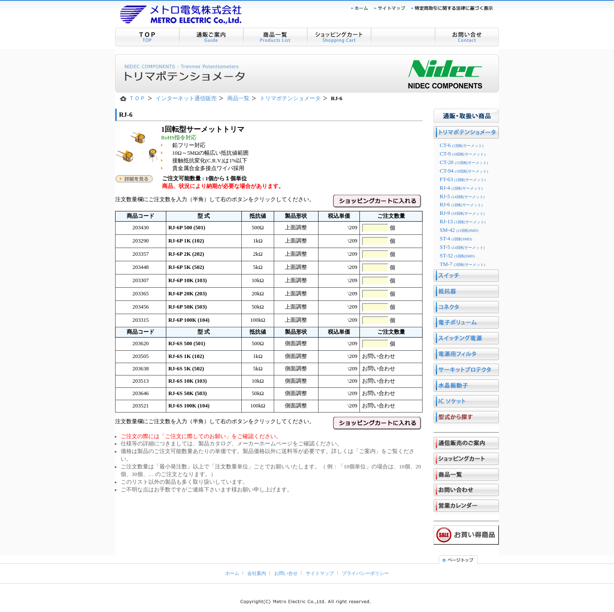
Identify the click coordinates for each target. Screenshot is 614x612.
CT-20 (464, 162)
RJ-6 (461, 205)
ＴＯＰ (137, 98)
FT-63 (462, 179)
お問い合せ (286, 573)
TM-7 (462, 264)
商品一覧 (238, 98)
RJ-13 (462, 222)
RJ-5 (462, 196)
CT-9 (462, 154)
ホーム (232, 573)
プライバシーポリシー (365, 573)
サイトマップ (320, 573)
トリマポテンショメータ (290, 98)
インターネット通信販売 (186, 98)
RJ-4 (461, 188)
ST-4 (456, 239)
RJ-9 (462, 213)
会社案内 (256, 573)
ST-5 (462, 247)
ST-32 (457, 256)
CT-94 (464, 171)
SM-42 (459, 230)
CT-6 (462, 145)
